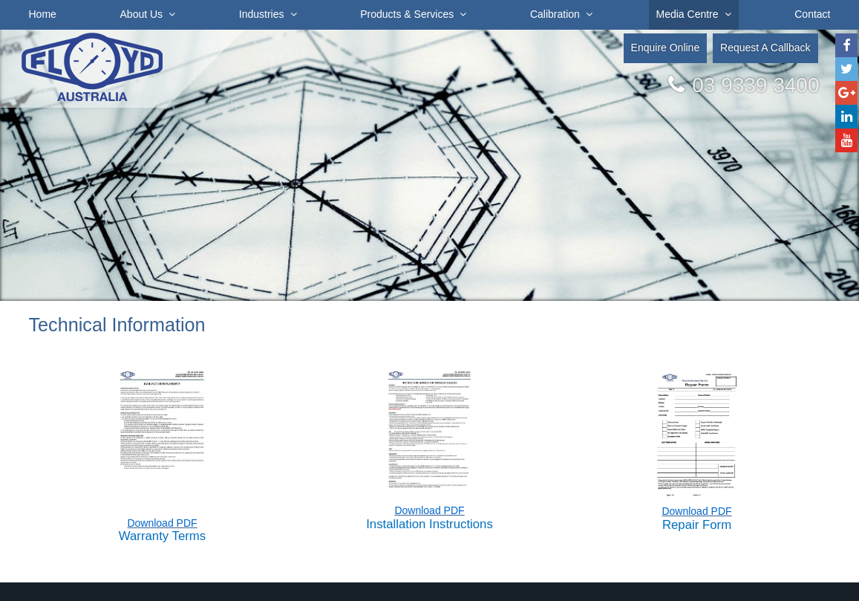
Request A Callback (765, 47)
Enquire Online (665, 47)
